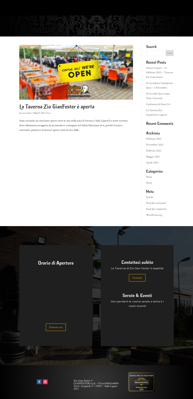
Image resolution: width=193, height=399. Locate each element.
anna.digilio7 (27, 113)
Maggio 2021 (153, 156)
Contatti (137, 278)
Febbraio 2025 (153, 138)
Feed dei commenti (156, 209)
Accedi (149, 197)
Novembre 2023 (154, 144)
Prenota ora (56, 327)
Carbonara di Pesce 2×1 (158, 104)
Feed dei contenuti (156, 203)
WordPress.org (154, 215)
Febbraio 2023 (153, 150)
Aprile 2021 (152, 162)
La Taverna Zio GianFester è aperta (56, 107)
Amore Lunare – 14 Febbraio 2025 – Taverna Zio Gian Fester (159, 72)
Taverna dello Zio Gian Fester (141, 376)
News (48, 113)
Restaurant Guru (141, 387)
